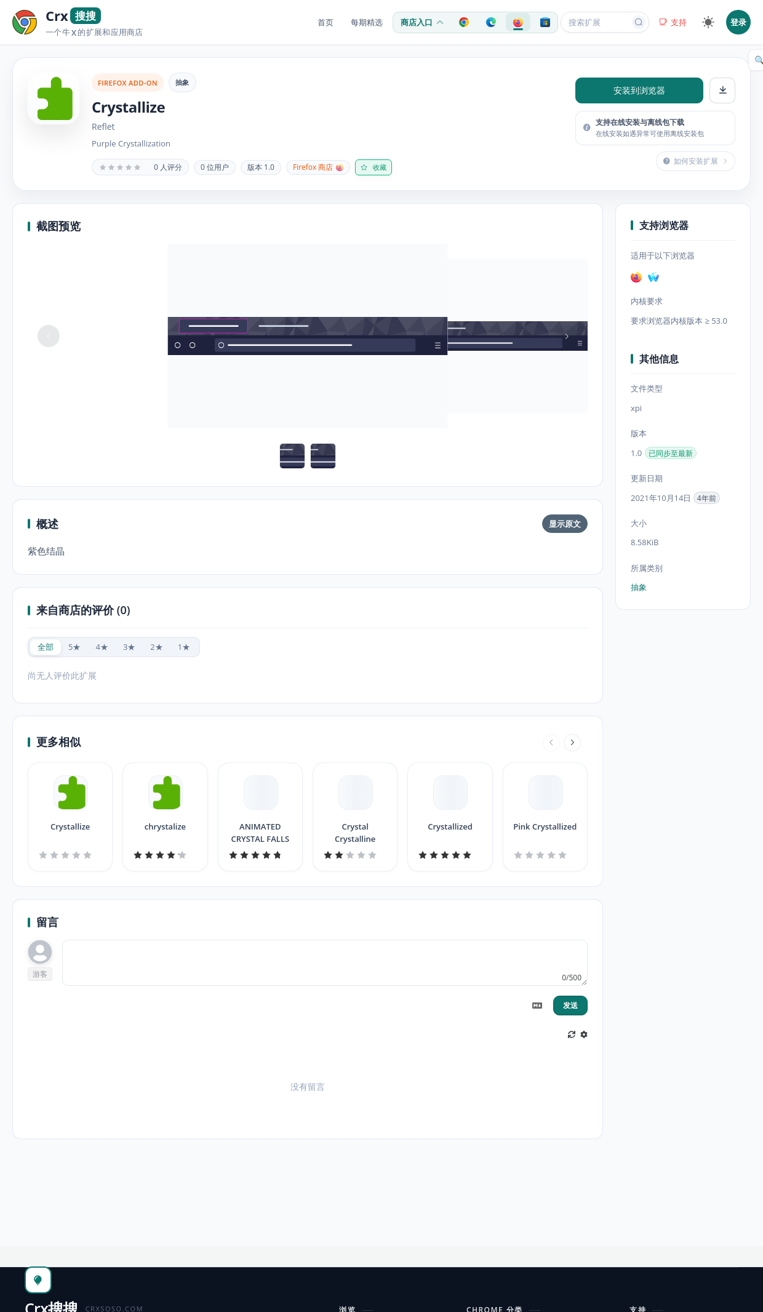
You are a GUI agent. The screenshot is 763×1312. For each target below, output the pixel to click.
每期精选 (367, 22)
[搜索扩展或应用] (597, 22)
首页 (326, 22)
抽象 (182, 82)
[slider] (120, 167)
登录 (738, 22)
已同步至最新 (671, 453)
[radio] (45, 647)
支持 (673, 22)
